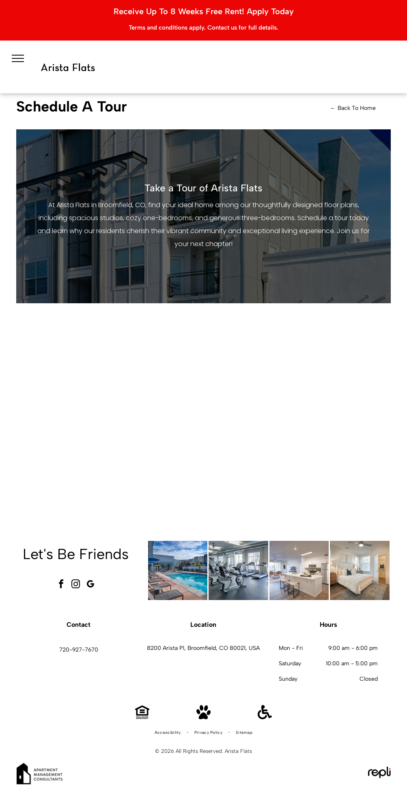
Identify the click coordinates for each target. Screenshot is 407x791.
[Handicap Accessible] (265, 717)
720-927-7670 (78, 649)
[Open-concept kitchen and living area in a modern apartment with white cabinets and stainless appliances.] (299, 570)
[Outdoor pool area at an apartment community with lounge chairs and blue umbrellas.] (178, 570)
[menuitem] (168, 732)
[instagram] (75, 585)
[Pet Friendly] (203, 717)
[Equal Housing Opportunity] (142, 717)
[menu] (17, 58)
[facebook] (61, 585)
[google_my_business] (90, 585)
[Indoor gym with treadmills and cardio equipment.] (238, 570)
